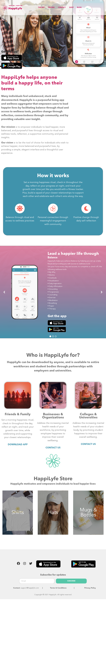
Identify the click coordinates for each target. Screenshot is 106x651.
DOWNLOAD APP (18, 447)
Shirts (17, 515)
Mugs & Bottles (88, 515)
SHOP (71, 7)
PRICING (51, 7)
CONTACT (62, 7)
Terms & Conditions (58, 590)
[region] (53, 294)
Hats (53, 515)
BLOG (79, 7)
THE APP (41, 7)
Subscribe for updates (53, 577)
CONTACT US (53, 450)
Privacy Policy (90, 590)
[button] (4, 294)
